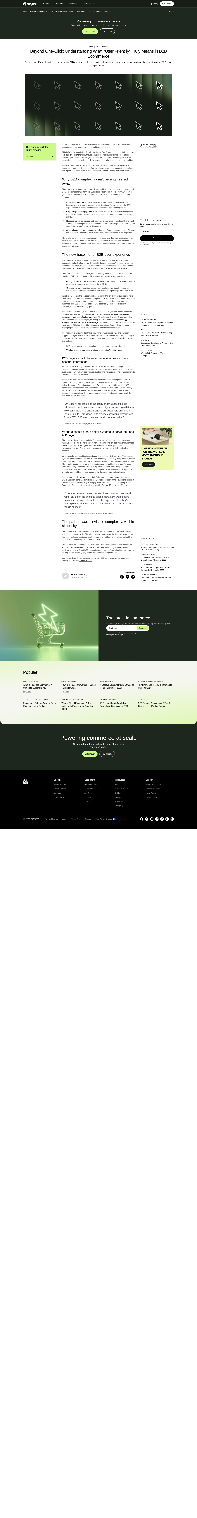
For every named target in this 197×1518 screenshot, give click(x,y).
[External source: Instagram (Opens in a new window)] (157, 819)
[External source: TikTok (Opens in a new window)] (162, 819)
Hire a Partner (151, 793)
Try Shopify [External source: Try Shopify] (154, 4)
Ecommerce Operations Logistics (150, 681)
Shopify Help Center (153, 785)
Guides (117, 793)
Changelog (119, 806)
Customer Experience (108, 699)
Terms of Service (51, 819)
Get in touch (167, 4)
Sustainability (59, 797)
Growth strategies (68, 681)
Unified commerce (147, 356)
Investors (57, 793)
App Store (88, 793)
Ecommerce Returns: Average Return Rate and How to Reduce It (40, 704)
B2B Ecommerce (94, 11)
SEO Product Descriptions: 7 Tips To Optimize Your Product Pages (154, 704)
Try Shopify (107, 31)
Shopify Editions (60, 789)
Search (170, 11)
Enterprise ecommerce (38, 11)
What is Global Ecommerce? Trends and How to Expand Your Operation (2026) (77, 706)
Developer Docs (90, 785)
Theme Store (89, 789)
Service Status (151, 797)
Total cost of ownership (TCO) (62, 11)
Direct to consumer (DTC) (150, 336)
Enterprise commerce (149, 222)
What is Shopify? (60, 785)
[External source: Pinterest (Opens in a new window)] (172, 819)
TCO (142, 232)
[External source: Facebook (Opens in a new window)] (122, 577)
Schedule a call (85, 561)
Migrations (80, 11)
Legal (64, 819)
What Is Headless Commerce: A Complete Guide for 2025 (37, 686)
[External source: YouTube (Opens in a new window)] (151, 819)
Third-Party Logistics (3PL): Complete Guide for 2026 (155, 686)
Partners (87, 797)
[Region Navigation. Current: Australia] (32, 819)
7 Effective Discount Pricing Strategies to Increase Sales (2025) (117, 686)
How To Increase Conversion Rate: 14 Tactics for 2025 (78, 686)
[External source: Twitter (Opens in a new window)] (127, 577)
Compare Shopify (121, 789)
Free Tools (119, 801)
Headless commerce (30, 681)
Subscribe (142, 628)
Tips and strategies (148, 346)
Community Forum (153, 789)
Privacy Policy (75, 819)
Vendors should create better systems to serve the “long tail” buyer (94, 350)
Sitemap (88, 819)
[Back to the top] (25, 781)
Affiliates (87, 801)
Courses (118, 797)
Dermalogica (82, 477)
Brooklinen (101, 385)
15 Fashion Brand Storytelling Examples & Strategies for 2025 (114, 704)
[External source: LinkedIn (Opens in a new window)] (133, 577)
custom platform (120, 477)
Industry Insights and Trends (72, 699)
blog (91, 47)
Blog (25, 11)
